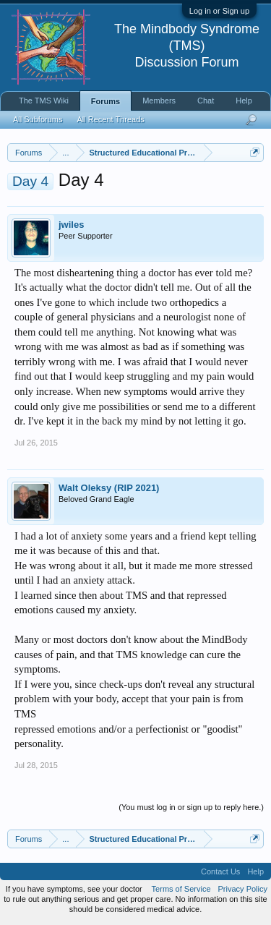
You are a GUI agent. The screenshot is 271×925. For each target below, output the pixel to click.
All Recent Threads (110, 119)
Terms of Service (181, 888)
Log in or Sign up (219, 11)
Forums (105, 101)
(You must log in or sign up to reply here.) (191, 807)
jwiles (71, 224)
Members (159, 100)
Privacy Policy (242, 888)
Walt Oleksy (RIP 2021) (109, 487)
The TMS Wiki (44, 100)
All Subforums (37, 119)
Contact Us (220, 871)
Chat (205, 100)
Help (244, 100)
